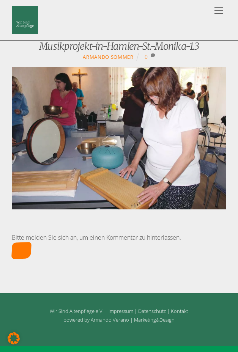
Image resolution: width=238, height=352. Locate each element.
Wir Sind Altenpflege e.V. (77, 311)
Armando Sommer (108, 56)
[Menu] (218, 10)
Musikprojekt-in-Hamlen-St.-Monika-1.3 (119, 46)
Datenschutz (152, 311)
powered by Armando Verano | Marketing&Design (119, 319)
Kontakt (179, 311)
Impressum (121, 311)
